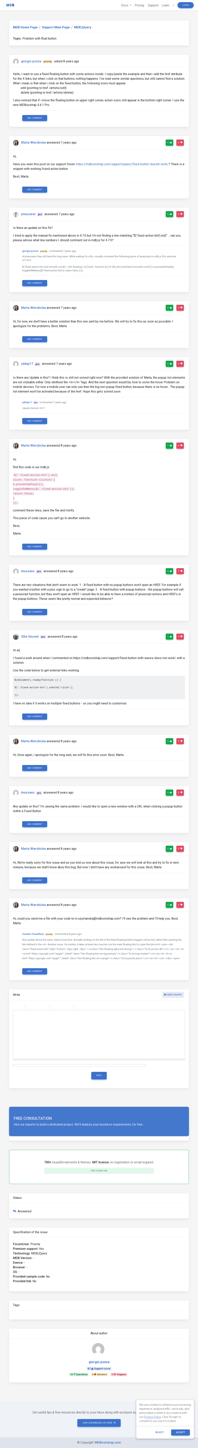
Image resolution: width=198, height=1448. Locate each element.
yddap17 (27, 364)
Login (185, 5)
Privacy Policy (152, 1416)
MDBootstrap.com (108, 1442)
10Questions (79, 1374)
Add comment (34, 118)
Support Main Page (56, 27)
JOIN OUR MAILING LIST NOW (99, 1423)
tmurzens (28, 571)
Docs (125, 5)
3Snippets (118, 1374)
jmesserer (28, 214)
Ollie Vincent (30, 636)
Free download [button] (99, 1171)
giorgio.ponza (31, 61)
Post (99, 1075)
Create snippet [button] (173, 995)
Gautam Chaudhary (33, 934)
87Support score (99, 1368)
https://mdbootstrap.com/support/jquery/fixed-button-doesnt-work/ (122, 164)
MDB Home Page (25, 27)
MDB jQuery (82, 27)
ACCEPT (180, 1432)
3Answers (99, 1374)
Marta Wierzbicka (33, 143)
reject (159, 1432)
